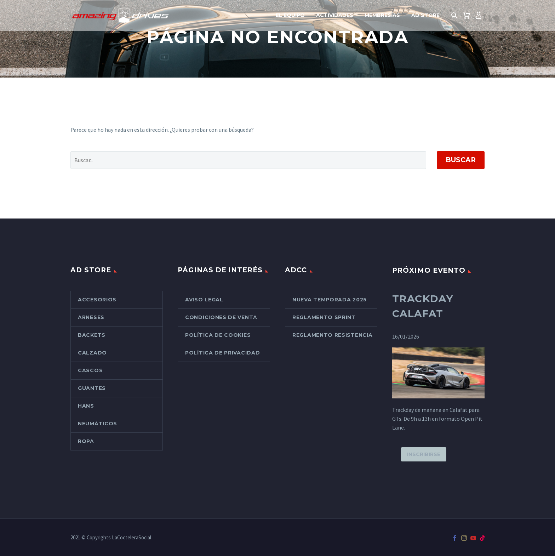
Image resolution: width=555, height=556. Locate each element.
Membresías (382, 15)
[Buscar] (248, 160)
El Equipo (290, 15)
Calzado (92, 353)
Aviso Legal (204, 299)
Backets (91, 335)
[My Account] (478, 15)
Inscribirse (423, 454)
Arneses (91, 317)
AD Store (425, 15)
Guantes (92, 388)
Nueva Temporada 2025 (329, 299)
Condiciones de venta (221, 317)
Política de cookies (218, 335)
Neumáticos (97, 423)
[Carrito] (466, 15)
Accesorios (97, 299)
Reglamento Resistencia (332, 335)
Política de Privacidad (222, 353)
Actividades (334, 15)
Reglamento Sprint (324, 317)
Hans (86, 406)
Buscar (461, 160)
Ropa (86, 441)
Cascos (90, 370)
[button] (454, 15)
